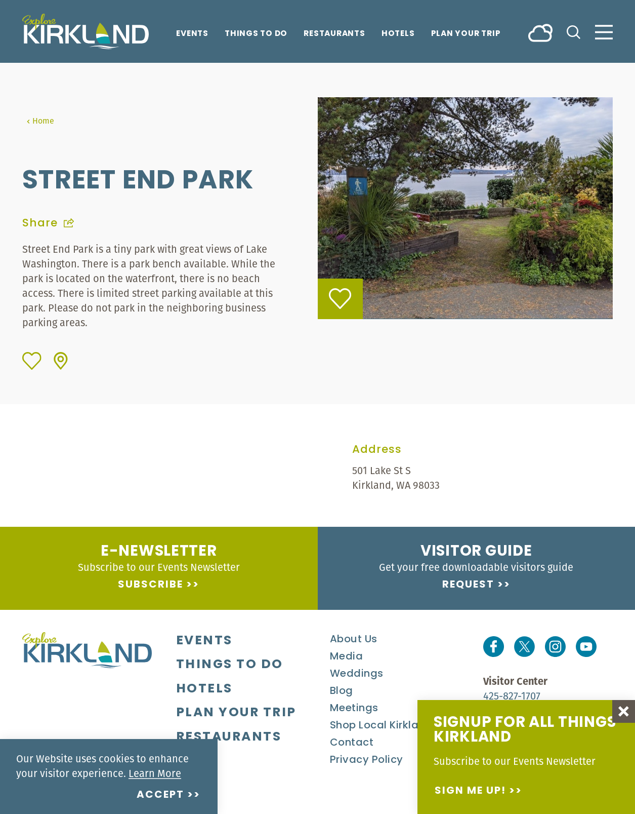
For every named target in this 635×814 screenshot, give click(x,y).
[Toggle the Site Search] (573, 31)
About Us (353, 639)
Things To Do (256, 34)
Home (40, 121)
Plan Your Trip (466, 34)
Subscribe (150, 585)
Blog (341, 691)
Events (192, 34)
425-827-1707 (511, 695)
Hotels (398, 34)
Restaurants (334, 34)
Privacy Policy (366, 760)
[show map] (61, 361)
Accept (160, 795)
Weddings (357, 674)
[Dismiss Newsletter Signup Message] (623, 711)
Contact (352, 743)
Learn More (155, 773)
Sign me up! (470, 791)
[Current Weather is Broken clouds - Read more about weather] (540, 32)
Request (468, 585)
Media (346, 657)
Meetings (354, 708)
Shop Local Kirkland (381, 725)
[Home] (85, 31)
